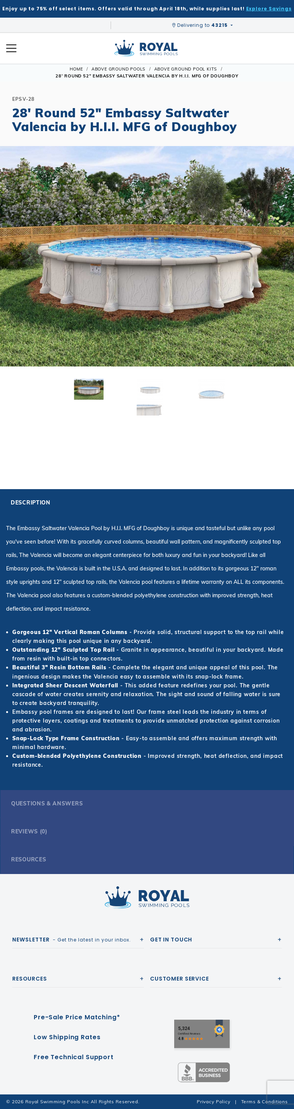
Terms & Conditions (264, 1101)
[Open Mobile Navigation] (11, 48)
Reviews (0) (29, 831)
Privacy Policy (213, 1101)
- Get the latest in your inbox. (71, 939)
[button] (12, 268)
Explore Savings (269, 8)
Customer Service (179, 978)
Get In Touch (171, 939)
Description (31, 502)
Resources (28, 859)
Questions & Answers (47, 803)
